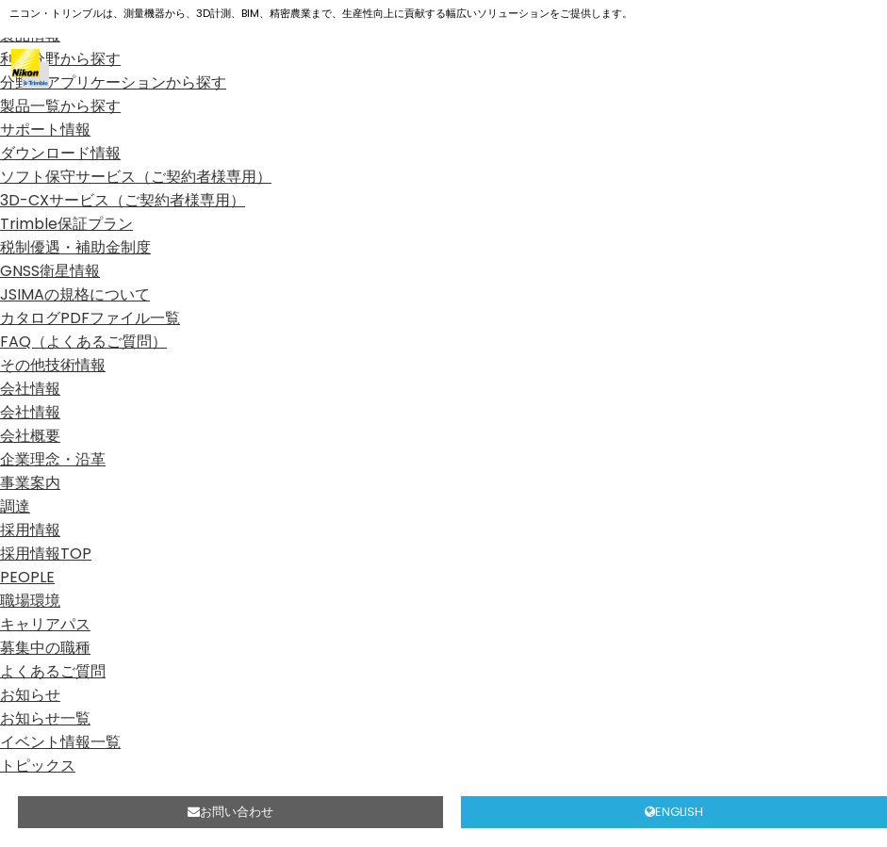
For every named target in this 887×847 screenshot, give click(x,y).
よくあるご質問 (53, 671)
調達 (15, 506)
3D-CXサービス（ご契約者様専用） (122, 200)
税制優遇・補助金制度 (75, 247)
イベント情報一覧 (60, 742)
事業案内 (30, 483)
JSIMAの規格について (75, 294)
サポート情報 (45, 129)
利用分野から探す (60, 59)
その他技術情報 (53, 365)
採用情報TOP (45, 553)
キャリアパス (45, 624)
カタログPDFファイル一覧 (90, 318)
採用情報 (30, 530)
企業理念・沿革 (53, 459)
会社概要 (30, 436)
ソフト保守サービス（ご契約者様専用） (135, 176)
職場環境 (30, 600)
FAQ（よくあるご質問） (83, 341)
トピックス (37, 765)
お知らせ (30, 695)
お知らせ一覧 (45, 718)
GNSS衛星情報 (50, 271)
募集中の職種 (45, 648)
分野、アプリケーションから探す (113, 82)
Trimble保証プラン (66, 224)
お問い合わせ (230, 812)
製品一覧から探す (60, 106)
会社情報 (30, 388)
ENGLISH (674, 812)
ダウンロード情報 (60, 153)
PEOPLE (27, 577)
